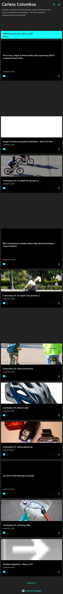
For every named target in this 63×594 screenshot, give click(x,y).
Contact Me (28, 24)
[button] (59, 76)
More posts (31, 583)
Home (4, 24)
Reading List (43, 24)
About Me (15, 24)
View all (6, 36)
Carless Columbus (19, 4)
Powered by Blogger (31, 591)
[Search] (54, 4)
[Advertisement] (31, 98)
